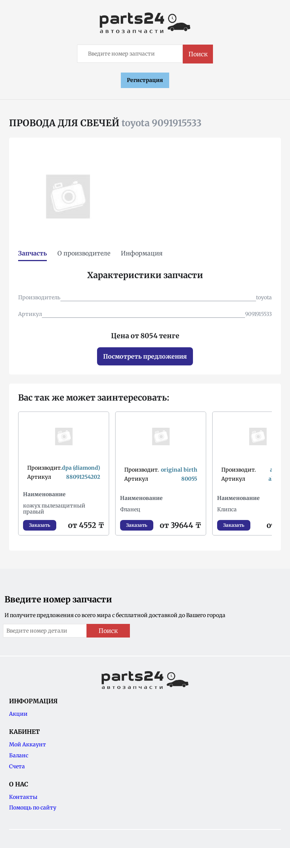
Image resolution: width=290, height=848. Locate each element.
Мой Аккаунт (27, 744)
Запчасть (32, 253)
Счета (17, 766)
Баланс (18, 755)
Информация (142, 253)
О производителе (83, 253)
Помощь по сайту (32, 807)
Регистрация (145, 80)
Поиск (198, 54)
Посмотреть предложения (145, 356)
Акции (18, 713)
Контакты (23, 797)
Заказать (39, 525)
